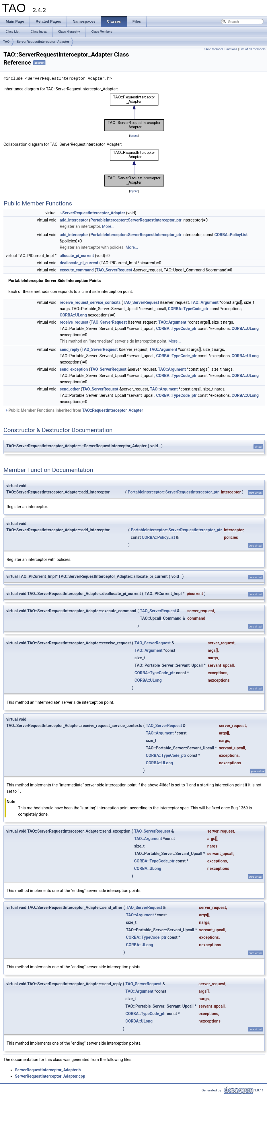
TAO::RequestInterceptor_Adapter (112, 410)
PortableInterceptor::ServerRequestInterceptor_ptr (136, 220)
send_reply (69, 349)
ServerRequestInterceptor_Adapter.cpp (50, 1076)
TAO (6, 41)
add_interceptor (74, 220)
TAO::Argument (205, 302)
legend (134, 135)
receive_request (74, 322)
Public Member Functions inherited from (74, 410)
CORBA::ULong (73, 315)
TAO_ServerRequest (114, 270)
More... (108, 226)
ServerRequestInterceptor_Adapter (43, 41)
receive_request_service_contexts (90, 302)
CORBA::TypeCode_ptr (188, 308)
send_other (70, 389)
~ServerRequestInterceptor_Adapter (92, 213)
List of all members (252, 49)
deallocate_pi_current (79, 263)
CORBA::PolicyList (230, 234)
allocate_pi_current (77, 255)
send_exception (74, 369)
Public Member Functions (219, 49)
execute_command (76, 270)
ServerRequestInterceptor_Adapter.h (48, 1070)
